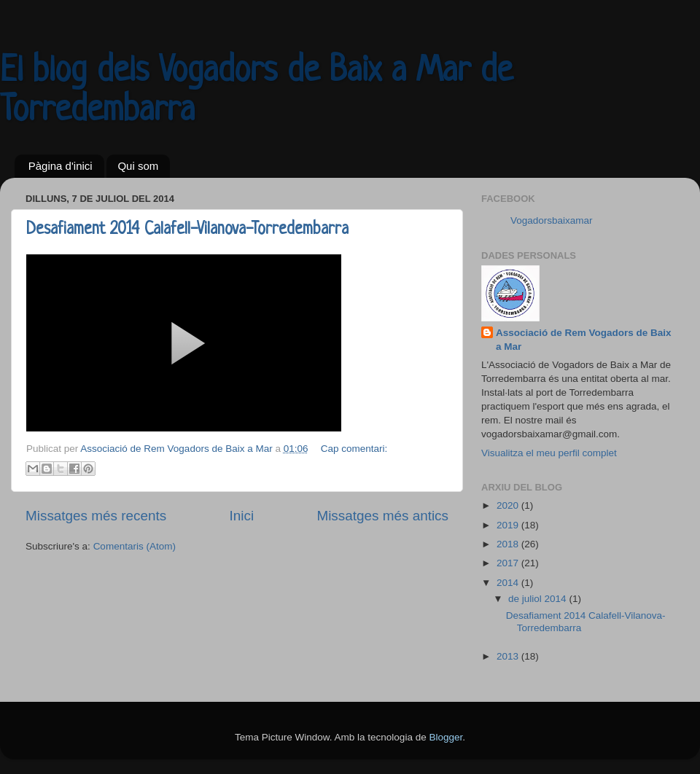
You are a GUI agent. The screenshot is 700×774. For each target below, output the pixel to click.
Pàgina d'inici (60, 166)
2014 (509, 582)
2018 (509, 544)
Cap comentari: (354, 448)
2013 (509, 656)
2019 (509, 525)
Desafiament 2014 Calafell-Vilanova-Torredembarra (187, 230)
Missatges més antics (382, 515)
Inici (242, 515)
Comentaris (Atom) (134, 546)
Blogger (445, 737)
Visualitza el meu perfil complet (549, 452)
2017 (509, 563)
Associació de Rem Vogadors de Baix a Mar (584, 339)
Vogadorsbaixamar (551, 220)
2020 (509, 505)
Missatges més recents (96, 515)
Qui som (137, 166)
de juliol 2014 (538, 598)
